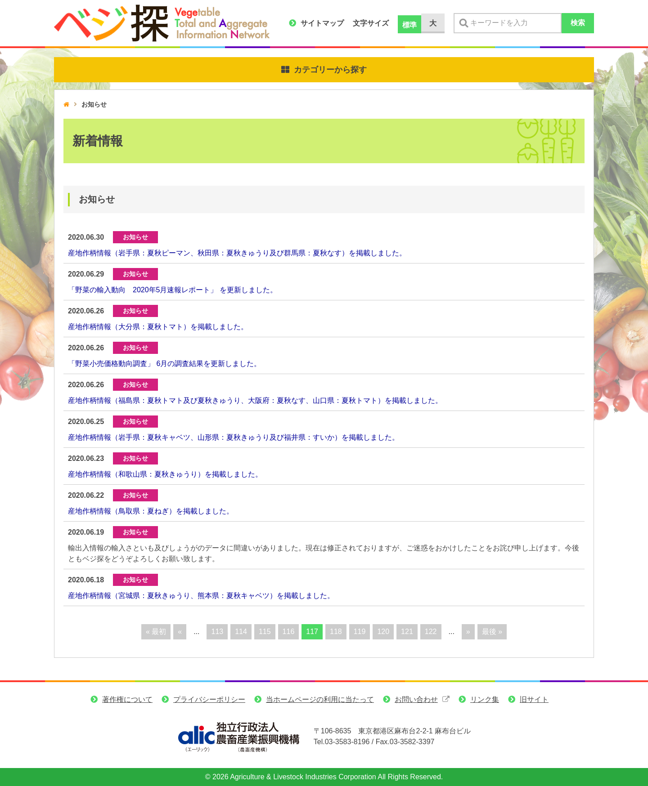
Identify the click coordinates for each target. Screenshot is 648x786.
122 (431, 631)
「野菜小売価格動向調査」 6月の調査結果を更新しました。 (164, 363)
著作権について (127, 699)
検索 (578, 23)
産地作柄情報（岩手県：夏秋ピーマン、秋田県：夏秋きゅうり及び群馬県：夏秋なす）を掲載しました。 (237, 253)
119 (360, 631)
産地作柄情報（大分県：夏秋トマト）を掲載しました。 (158, 326)
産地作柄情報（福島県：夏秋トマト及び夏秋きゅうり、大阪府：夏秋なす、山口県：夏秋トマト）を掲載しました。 (255, 400)
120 (383, 631)
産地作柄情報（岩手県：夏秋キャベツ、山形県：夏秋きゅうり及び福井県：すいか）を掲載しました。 (233, 437)
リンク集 (484, 699)
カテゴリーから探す (330, 69)
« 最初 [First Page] (156, 631)
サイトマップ (322, 23)
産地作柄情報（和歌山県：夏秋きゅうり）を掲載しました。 (165, 474)
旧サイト (534, 699)
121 (407, 631)
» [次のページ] (468, 631)
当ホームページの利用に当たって (320, 699)
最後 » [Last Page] (492, 631)
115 (265, 631)
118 (336, 631)
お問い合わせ (416, 699)
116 (289, 631)
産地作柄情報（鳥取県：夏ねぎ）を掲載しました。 (151, 511)
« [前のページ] (180, 631)
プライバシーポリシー (209, 699)
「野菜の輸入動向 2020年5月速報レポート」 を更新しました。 (172, 290)
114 (241, 631)
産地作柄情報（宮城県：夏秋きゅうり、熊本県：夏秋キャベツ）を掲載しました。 (201, 595)
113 (217, 631)
